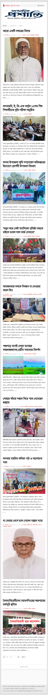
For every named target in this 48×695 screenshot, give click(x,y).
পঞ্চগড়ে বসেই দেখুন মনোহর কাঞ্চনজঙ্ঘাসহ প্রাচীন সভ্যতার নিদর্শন (21, 348)
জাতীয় (29, 170)
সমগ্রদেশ (37, 35)
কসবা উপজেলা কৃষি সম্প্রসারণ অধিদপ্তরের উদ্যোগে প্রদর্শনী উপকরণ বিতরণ (24, 164)
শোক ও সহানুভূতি (30, 35)
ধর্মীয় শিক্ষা (35, 525)
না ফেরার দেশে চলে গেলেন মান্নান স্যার (22, 521)
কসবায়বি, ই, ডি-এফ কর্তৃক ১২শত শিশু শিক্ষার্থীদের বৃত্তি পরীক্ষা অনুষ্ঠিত (22, 108)
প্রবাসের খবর (6, 296)
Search (41, 5)
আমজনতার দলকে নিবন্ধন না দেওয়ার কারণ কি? (21, 288)
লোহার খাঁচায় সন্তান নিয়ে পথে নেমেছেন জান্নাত (22, 401)
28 (18, 657)
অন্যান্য (24, 35)
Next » (24, 657)
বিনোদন (33, 236)
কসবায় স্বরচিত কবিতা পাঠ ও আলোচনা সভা (22, 460)
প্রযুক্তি (10, 296)
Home (5, 26)
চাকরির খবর (35, 294)
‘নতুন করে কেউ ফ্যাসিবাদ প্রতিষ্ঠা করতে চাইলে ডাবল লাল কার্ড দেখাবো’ (23, 230)
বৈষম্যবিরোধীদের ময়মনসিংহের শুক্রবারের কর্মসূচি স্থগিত (24, 603)
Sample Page (24, 667)
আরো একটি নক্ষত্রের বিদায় (16, 31)
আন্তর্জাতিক (29, 294)
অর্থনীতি (26, 406)
